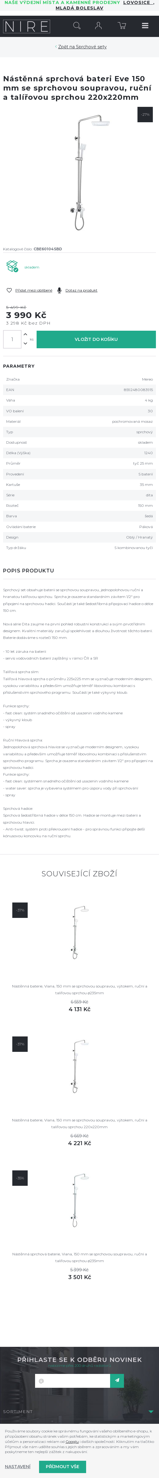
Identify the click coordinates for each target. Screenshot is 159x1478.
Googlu (72, 1441)
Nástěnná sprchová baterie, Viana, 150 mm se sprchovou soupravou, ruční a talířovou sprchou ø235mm (79, 1257)
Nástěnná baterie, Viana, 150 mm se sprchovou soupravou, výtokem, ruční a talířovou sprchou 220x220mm (79, 1123)
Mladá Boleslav (79, 8)
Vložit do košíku (96, 339)
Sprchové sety (91, 47)
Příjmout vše (62, 1466)
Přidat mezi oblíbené (33, 290)
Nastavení (17, 1466)
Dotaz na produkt (81, 290)
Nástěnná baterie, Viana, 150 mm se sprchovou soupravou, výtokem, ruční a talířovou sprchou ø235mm (79, 989)
